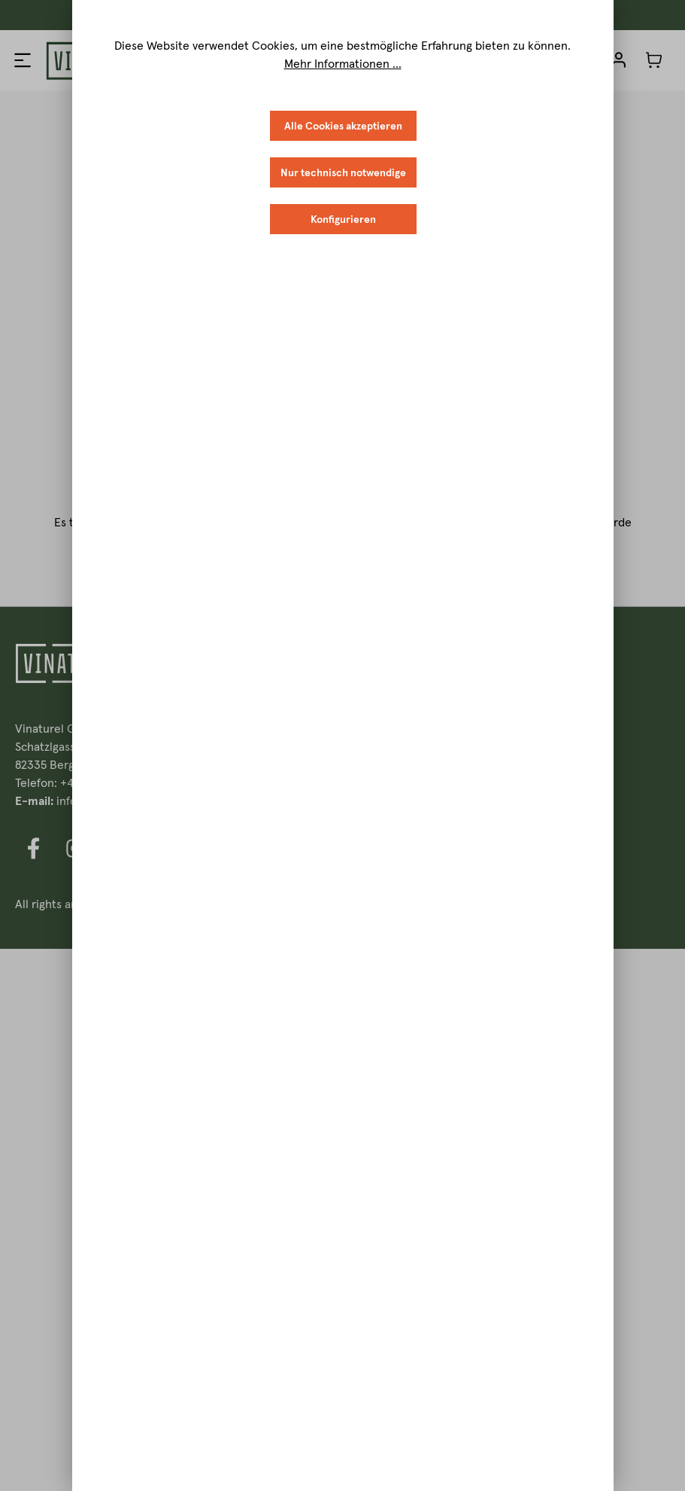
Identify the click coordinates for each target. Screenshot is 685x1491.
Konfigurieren (343, 219)
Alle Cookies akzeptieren (343, 126)
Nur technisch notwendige (343, 172)
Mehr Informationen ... (343, 63)
